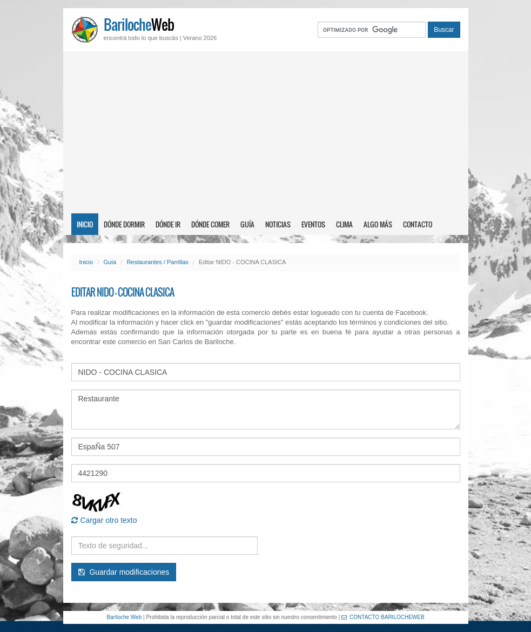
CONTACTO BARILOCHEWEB (383, 617)
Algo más (378, 224)
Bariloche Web (124, 617)
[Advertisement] (265, 132)
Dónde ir (168, 224)
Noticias (278, 224)
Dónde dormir (124, 224)
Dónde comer (210, 224)
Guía (247, 224)
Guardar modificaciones (124, 572)
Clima (344, 224)
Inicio (85, 224)
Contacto (417, 224)
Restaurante (265, 409)
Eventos (313, 224)
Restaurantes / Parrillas (157, 262)
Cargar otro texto (104, 520)
